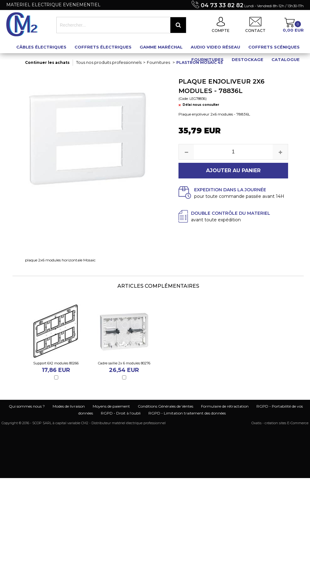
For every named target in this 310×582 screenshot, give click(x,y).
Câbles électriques (41, 46)
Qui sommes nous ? (27, 406)
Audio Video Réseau (215, 46)
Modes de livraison (69, 406)
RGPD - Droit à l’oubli (121, 413)
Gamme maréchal (161, 46)
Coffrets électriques (103, 46)
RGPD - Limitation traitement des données (187, 413)
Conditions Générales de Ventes (165, 406)
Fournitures (207, 59)
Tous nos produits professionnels (109, 62)
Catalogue (285, 59)
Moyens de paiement (111, 406)
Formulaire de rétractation (225, 406)
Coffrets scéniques (274, 46)
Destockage (247, 59)
